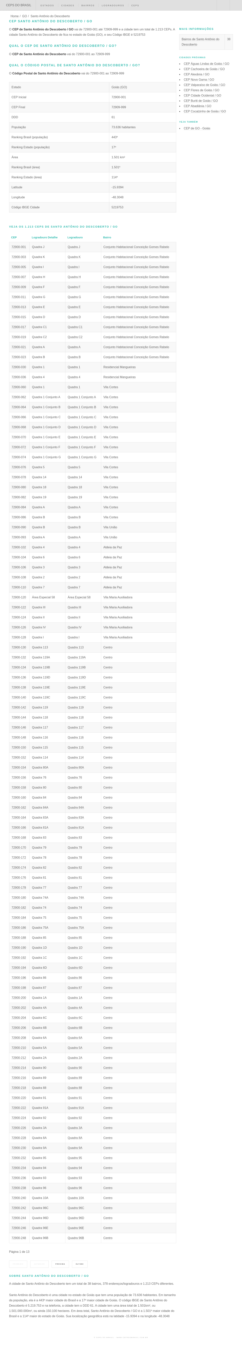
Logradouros (113, 5)
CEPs (135, 5)
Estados (47, 5)
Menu (236, 5)
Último (80, 1264)
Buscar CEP (223, 5)
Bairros (88, 5)
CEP (206, 63)
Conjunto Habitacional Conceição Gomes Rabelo (136, 247)
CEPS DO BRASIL (18, 5)
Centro (107, 647)
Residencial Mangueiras (119, 367)
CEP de (197, 128)
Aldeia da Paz (112, 547)
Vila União (110, 527)
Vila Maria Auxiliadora (118, 597)
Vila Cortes (110, 387)
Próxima (60, 1264)
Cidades (67, 5)
